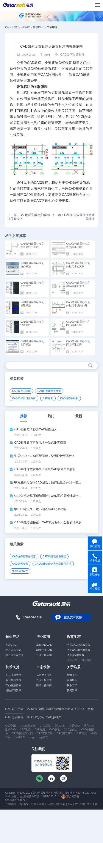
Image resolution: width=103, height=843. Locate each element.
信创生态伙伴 (44, 675)
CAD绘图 (19, 737)
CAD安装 (54, 729)
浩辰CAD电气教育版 (78, 649)
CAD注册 (82, 733)
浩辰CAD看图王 (15, 655)
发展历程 (72, 680)
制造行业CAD (44, 649)
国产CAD (41, 75)
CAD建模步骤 (20, 563)
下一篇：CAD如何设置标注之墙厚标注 (73, 217)
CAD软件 (80, 804)
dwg (31, 737)
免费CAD (60, 725)
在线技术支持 (73, 617)
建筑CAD (38, 27)
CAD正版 (45, 725)
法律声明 (11, 804)
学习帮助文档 (13, 680)
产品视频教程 (13, 685)
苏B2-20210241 (51, 796)
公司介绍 (72, 675)
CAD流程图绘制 (69, 398)
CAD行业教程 (22, 27)
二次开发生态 (44, 680)
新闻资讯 (72, 690)
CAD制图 (10, 725)
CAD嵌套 (48, 398)
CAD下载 (41, 200)
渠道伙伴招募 (44, 685)
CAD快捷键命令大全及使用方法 (53, 563)
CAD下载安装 (45, 733)
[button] (48, 17)
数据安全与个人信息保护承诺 (48, 804)
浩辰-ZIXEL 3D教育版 (79, 660)
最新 (78, 416)
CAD (8, 27)
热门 (51, 416)
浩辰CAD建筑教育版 (78, 644)
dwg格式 (43, 737)
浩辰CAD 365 (13, 649)
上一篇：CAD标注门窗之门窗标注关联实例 (29, 217)
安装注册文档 (13, 675)
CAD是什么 (70, 729)
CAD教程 (34, 63)
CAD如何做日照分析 (24, 398)
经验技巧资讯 (13, 690)
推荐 (23, 416)
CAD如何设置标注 (72, 54)
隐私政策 (24, 804)
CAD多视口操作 (21, 391)
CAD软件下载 (28, 725)
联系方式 (72, 685)
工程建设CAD (44, 644)
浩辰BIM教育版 (75, 655)
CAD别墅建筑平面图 (49, 391)
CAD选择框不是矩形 (24, 556)
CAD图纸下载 (64, 733)
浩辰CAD (11, 644)
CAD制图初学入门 (22, 733)
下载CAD (74, 725)
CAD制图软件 (34, 194)
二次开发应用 (44, 655)
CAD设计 (25, 729)
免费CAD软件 (20, 571)
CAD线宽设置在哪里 (54, 556)
